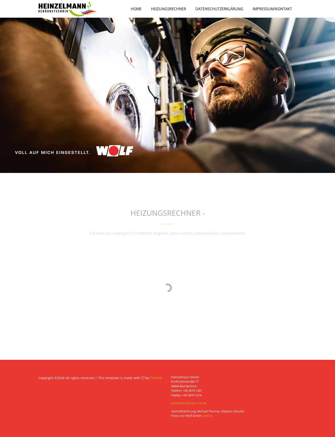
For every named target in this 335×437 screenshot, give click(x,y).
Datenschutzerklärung (219, 8)
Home (136, 8)
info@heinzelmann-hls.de (188, 403)
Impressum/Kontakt (272, 8)
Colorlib (156, 378)
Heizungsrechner (168, 8)
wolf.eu (208, 416)
